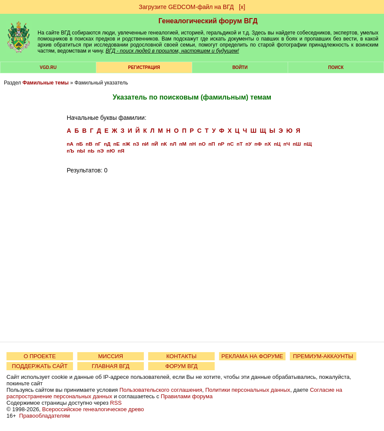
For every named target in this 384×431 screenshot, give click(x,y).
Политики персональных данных (247, 390)
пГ (98, 144)
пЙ (154, 144)
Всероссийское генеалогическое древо (93, 409)
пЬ (91, 150)
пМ (183, 144)
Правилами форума (187, 396)
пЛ (173, 144)
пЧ (286, 144)
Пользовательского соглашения (160, 390)
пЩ (308, 144)
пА (70, 144)
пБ (79, 144)
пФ (258, 144)
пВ (89, 144)
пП (211, 144)
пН (192, 144)
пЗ (136, 144)
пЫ (81, 150)
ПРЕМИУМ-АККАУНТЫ (323, 356)
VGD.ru (48, 67)
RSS (116, 403)
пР (221, 144)
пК (164, 144)
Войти (240, 67)
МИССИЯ (110, 356)
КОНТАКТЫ (181, 356)
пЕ (116, 144)
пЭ (100, 150)
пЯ (120, 150)
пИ (145, 144)
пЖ (126, 144)
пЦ (277, 144)
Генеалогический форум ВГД (208, 21)
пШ (297, 144)
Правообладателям (44, 415)
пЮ (111, 150)
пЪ (70, 150)
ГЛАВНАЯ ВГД (111, 366)
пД (107, 144)
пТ (240, 144)
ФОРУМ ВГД (181, 366)
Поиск (335, 67)
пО (202, 144)
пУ (248, 144)
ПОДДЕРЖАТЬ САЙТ (40, 366)
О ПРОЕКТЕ (40, 356)
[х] (242, 6)
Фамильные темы (45, 83)
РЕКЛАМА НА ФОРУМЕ (252, 356)
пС (230, 144)
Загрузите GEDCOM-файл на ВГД (186, 6)
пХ (268, 144)
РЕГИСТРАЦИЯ (144, 67)
